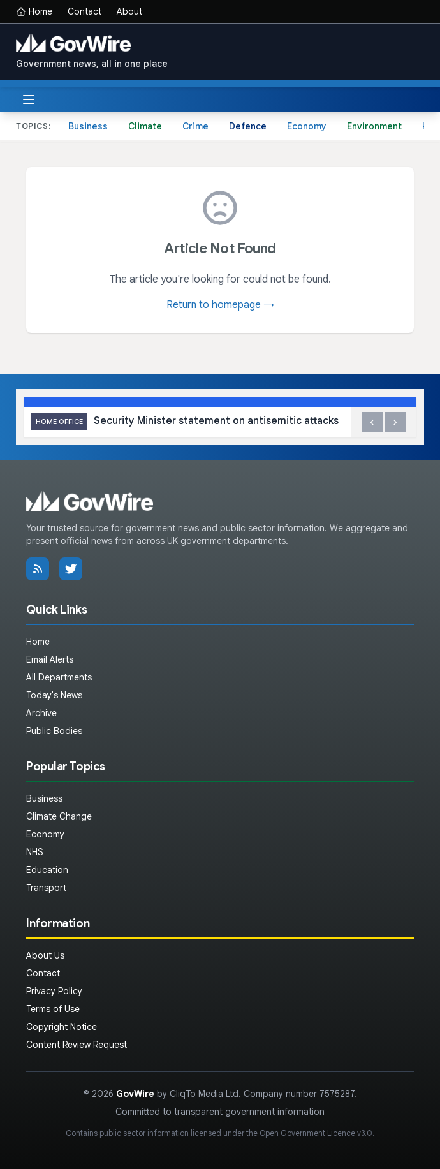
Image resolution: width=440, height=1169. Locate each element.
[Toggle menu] (28, 99)
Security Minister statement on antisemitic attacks (185, 421)
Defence (248, 126)
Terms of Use (53, 1009)
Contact (84, 11)
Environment (374, 126)
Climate (145, 126)
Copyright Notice (61, 1027)
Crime (195, 126)
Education (47, 870)
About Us (45, 955)
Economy (306, 126)
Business (88, 126)
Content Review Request (76, 1044)
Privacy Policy (54, 991)
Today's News (54, 695)
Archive (41, 713)
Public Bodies (54, 731)
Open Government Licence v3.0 (316, 1133)
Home (34, 11)
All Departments (59, 677)
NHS (34, 852)
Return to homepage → (220, 304)
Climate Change (59, 816)
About (129, 11)
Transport (46, 887)
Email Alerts (49, 659)
